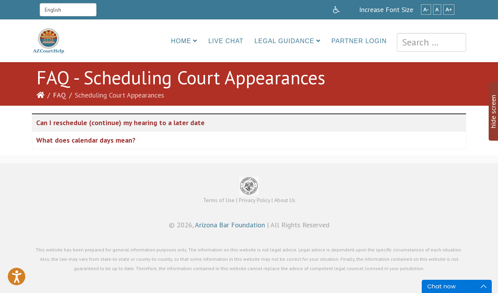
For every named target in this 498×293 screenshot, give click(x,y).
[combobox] (431, 42)
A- (426, 9)
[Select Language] (68, 9)
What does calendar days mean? (85, 140)
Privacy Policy (254, 200)
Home (181, 41)
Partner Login (359, 41)
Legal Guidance (284, 41)
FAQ (59, 95)
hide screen (493, 111)
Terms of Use (219, 200)
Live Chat (226, 41)
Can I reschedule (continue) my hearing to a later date (120, 122)
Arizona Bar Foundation (230, 224)
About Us (284, 200)
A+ (448, 9)
